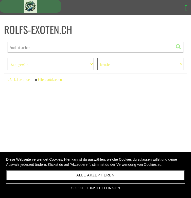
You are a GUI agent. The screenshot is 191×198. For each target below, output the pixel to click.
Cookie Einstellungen (95, 188)
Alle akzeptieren (95, 175)
